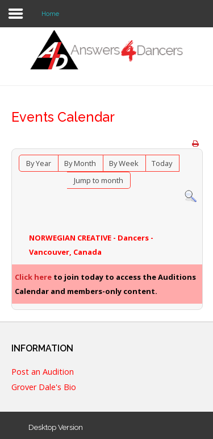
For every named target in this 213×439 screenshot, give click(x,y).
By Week (124, 163)
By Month (80, 163)
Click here (33, 277)
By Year (38, 163)
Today (162, 163)
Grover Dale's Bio (43, 387)
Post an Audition (42, 372)
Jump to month (98, 180)
